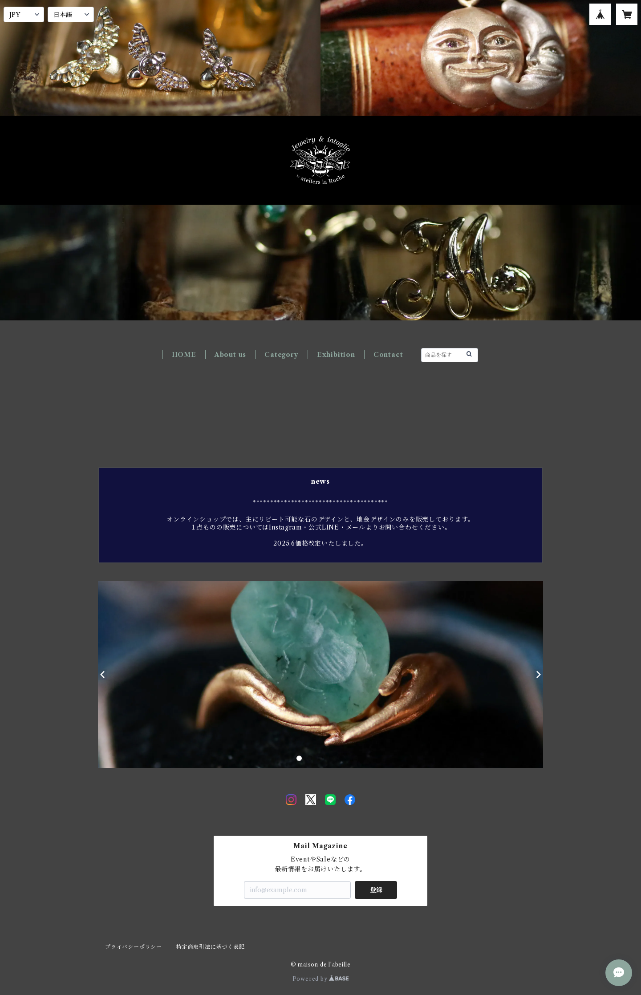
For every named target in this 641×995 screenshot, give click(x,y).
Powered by (320, 978)
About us (230, 355)
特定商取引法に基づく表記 (210, 946)
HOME (184, 355)
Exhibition (336, 355)
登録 (376, 890)
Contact (388, 355)
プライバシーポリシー (133, 946)
